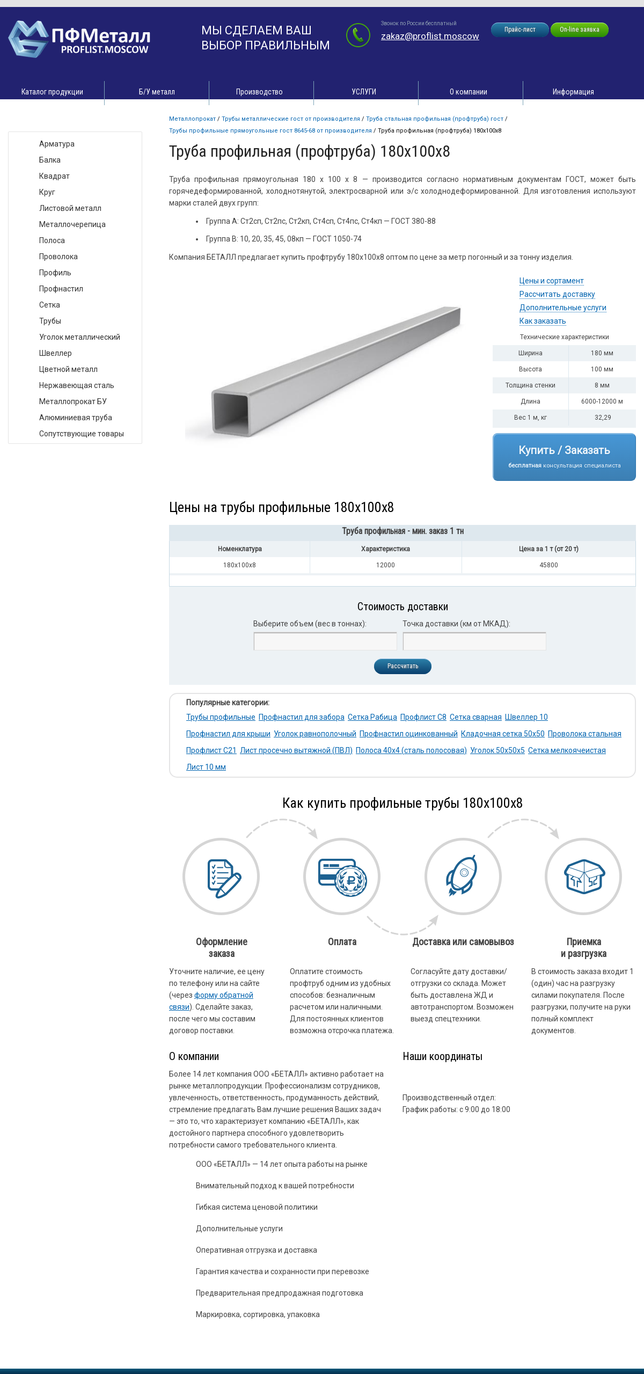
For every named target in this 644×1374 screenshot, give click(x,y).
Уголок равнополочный (315, 733)
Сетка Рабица (372, 717)
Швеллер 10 (526, 717)
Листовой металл (70, 208)
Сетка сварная (476, 717)
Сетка (49, 305)
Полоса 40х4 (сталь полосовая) (411, 750)
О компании (468, 91)
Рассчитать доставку (557, 294)
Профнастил (61, 288)
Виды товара (41, 120)
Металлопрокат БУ (73, 401)
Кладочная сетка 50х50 (503, 733)
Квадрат (54, 176)
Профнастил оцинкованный (409, 733)
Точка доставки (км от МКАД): (456, 623)
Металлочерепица (72, 224)
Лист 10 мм (206, 767)
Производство (259, 91)
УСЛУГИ (364, 91)
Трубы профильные (220, 717)
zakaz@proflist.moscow (430, 36)
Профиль (55, 272)
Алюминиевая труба (75, 417)
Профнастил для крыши (228, 733)
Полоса (52, 240)
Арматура (57, 144)
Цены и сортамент (551, 280)
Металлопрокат (192, 118)
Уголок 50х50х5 (497, 750)
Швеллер (55, 353)
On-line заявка (579, 29)
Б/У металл (157, 91)
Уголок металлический (79, 337)
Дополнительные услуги (562, 307)
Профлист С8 (423, 717)
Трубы (50, 321)
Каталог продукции (52, 91)
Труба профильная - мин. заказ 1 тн (403, 531)
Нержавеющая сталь (76, 385)
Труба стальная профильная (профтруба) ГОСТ (434, 118)
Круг (47, 192)
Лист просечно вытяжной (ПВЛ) (296, 750)
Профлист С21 (211, 750)
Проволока (58, 256)
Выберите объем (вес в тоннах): (310, 623)
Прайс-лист (520, 29)
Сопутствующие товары (81, 433)
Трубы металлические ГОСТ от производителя (291, 118)
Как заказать (542, 321)
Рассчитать (402, 666)
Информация (573, 91)
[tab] (402, 533)
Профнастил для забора (302, 717)
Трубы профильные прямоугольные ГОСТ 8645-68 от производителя (270, 130)
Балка (50, 160)
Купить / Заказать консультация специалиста (564, 456)
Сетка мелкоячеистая (567, 750)
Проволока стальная (584, 733)
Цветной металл (68, 369)
